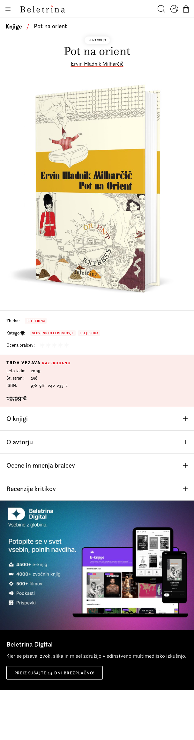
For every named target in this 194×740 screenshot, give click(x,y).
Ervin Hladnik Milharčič (97, 63)
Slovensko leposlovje (53, 333)
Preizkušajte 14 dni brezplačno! (54, 672)
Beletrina (35, 321)
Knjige (13, 26)
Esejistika (89, 333)
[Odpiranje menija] (8, 9)
